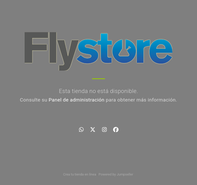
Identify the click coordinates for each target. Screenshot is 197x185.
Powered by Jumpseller (115, 174)
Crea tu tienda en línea (80, 174)
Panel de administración (77, 100)
